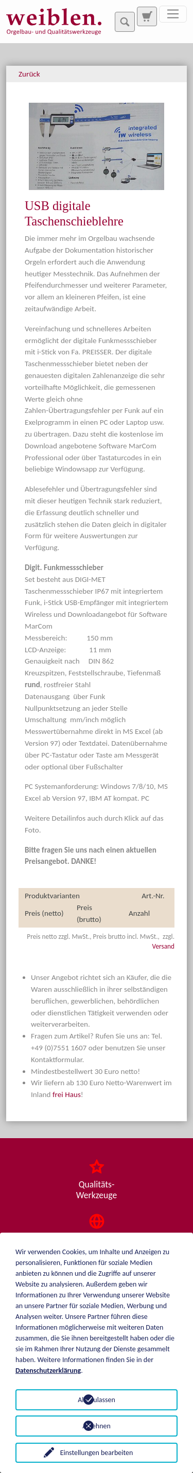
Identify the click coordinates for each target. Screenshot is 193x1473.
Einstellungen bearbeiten (96, 1452)
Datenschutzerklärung (48, 1370)
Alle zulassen (96, 1399)
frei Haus (66, 1094)
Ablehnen (96, 1426)
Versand (163, 946)
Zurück (29, 74)
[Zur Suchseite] (146, 16)
